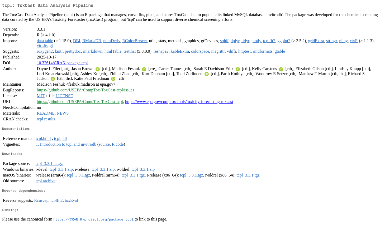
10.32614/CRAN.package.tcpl (62, 64)
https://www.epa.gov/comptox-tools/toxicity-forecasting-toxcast (179, 102)
